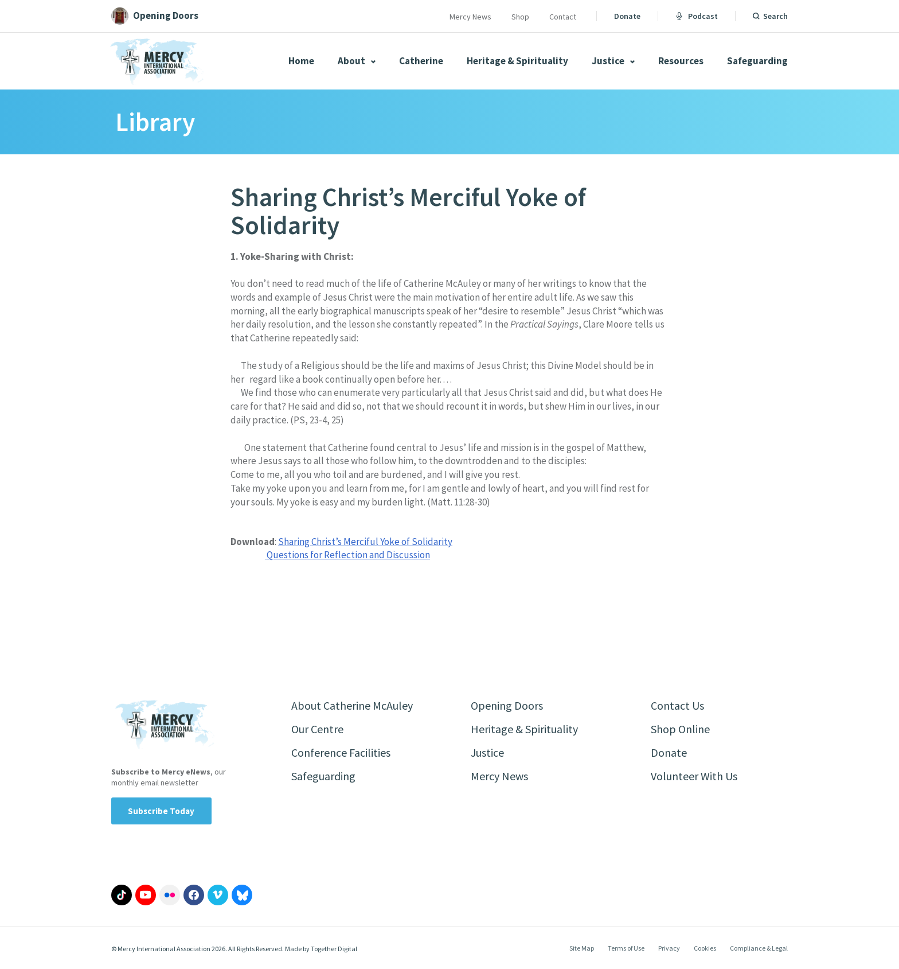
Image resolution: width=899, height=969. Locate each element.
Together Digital (334, 948)
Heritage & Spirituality (517, 61)
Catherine (421, 61)
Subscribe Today (161, 810)
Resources (680, 61)
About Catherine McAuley (352, 705)
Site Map (581, 948)
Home (301, 61)
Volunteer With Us (694, 776)
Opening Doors (507, 705)
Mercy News (470, 16)
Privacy (669, 948)
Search (775, 16)
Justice (613, 61)
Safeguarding (757, 61)
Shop (520, 16)
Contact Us (677, 705)
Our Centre (317, 729)
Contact (562, 16)
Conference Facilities (340, 752)
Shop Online (680, 729)
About (357, 61)
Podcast (696, 16)
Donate (627, 16)
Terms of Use (626, 948)
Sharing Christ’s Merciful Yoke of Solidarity (365, 541)
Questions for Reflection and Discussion (347, 554)
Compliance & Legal (759, 948)
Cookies (705, 948)
